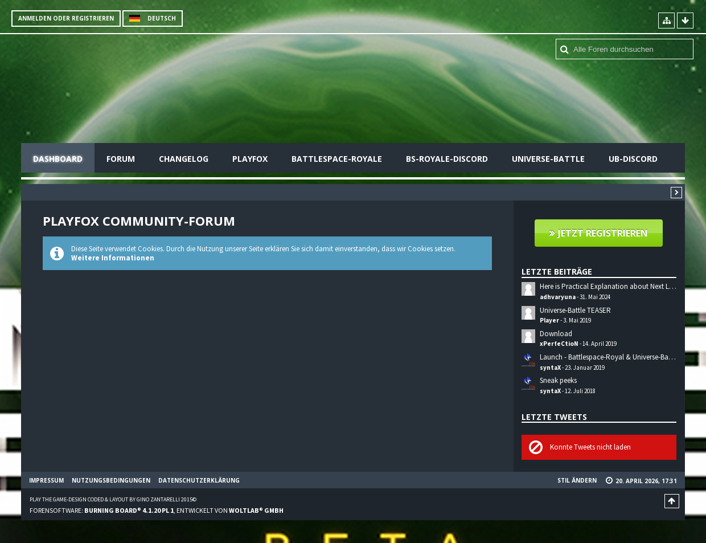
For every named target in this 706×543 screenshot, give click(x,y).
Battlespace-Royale (337, 158)
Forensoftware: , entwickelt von (157, 510)
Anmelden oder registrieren (66, 18)
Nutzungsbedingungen (111, 480)
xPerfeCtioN (559, 344)
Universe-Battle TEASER (575, 310)
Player (549, 320)
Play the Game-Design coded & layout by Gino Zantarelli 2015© (113, 499)
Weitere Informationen (112, 258)
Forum (120, 158)
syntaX (550, 367)
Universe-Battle (548, 158)
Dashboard (58, 158)
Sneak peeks (558, 380)
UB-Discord (633, 158)
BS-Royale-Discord (447, 158)
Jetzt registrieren (603, 233)
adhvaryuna (558, 297)
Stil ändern (577, 480)
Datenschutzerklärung (199, 480)
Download (556, 333)
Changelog (183, 158)
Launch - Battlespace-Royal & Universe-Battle (609, 357)
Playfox (250, 158)
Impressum (46, 480)
